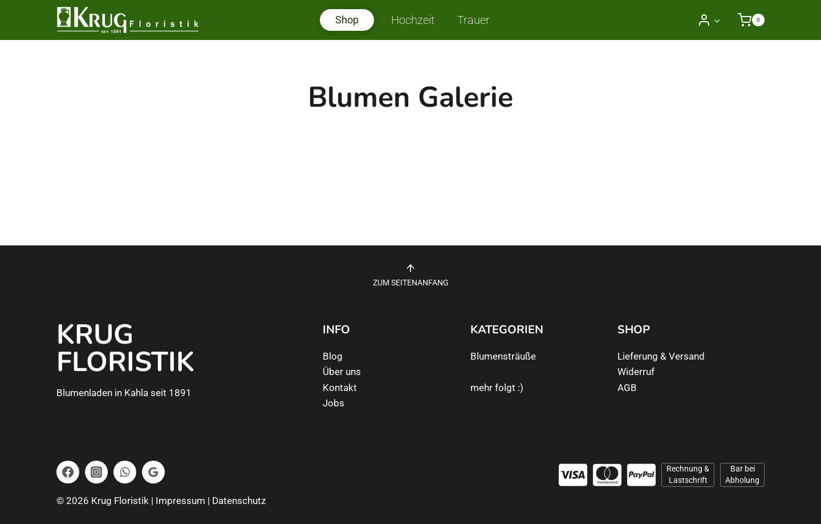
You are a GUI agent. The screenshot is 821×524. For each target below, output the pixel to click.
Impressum (180, 500)
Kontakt (340, 387)
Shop (347, 20)
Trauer (473, 20)
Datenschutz (239, 500)
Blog (333, 356)
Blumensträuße (503, 356)
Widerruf (636, 371)
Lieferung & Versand (661, 356)
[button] (717, 20)
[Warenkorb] (745, 20)
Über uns (342, 371)
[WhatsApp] (124, 472)
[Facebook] (67, 472)
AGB (627, 387)
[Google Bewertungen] (153, 472)
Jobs (333, 403)
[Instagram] (96, 472)
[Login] (709, 20)
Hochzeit (412, 20)
